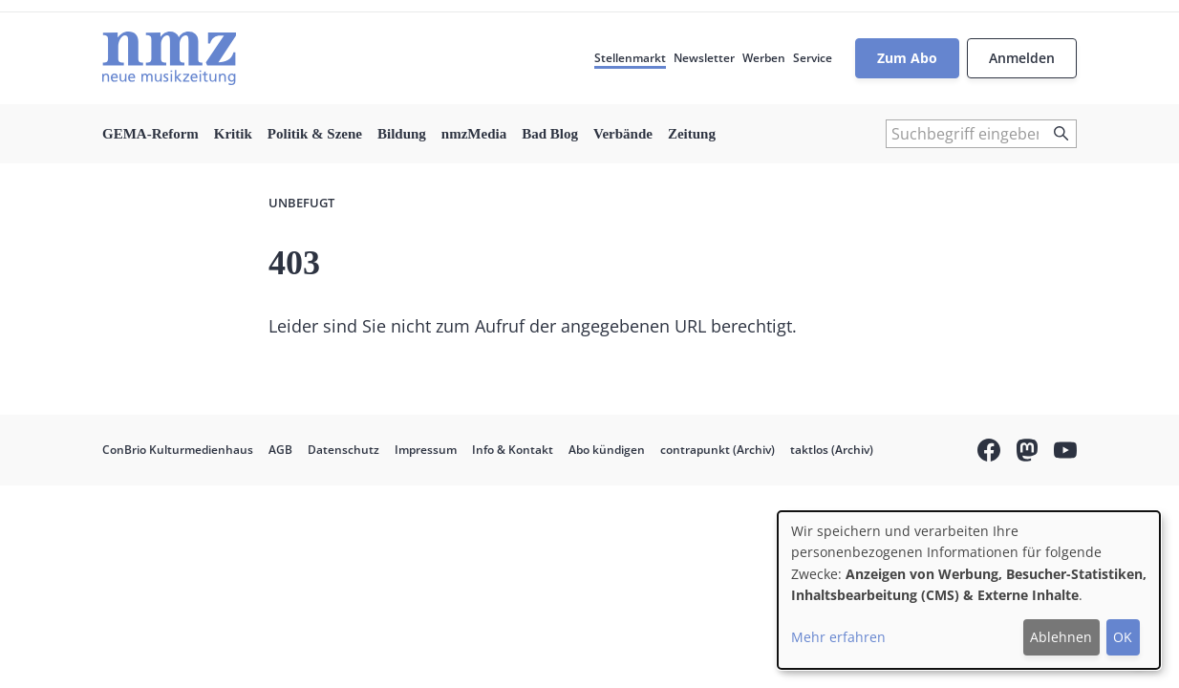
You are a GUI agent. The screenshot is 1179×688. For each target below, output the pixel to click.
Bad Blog (550, 133)
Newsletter (704, 58)
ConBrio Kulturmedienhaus (177, 449)
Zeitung (692, 133)
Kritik (233, 133)
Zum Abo (907, 58)
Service (812, 58)
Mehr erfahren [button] (838, 637)
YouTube (1065, 453)
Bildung (401, 133)
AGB (280, 449)
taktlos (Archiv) (831, 449)
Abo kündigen (606, 449)
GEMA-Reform (150, 133)
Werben (763, 58)
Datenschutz (343, 449)
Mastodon (1027, 453)
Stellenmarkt (630, 58)
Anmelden (1022, 58)
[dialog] (969, 590)
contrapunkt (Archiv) (717, 449)
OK (1122, 637)
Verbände (623, 133)
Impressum (426, 449)
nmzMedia (473, 133)
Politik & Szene (315, 133)
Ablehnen (1061, 637)
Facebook (988, 453)
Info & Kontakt (512, 449)
